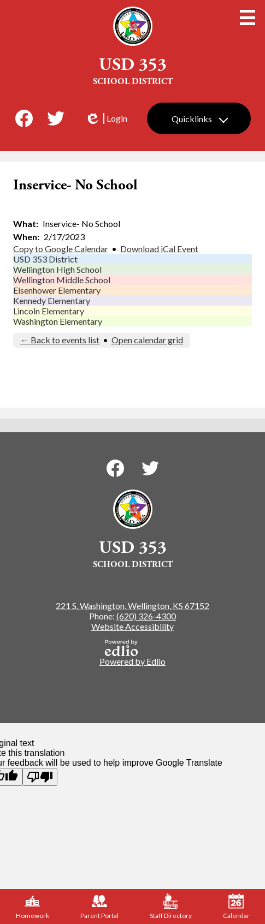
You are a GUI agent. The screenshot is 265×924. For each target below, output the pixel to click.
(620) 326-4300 (146, 616)
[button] (199, 118)
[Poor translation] (39, 777)
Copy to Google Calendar (60, 248)
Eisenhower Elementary (57, 290)
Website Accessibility (132, 626)
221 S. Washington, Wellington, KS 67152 (132, 605)
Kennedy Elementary (51, 300)
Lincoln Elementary (48, 311)
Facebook (24, 121)
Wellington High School (57, 269)
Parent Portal (99, 906)
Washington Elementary (57, 321)
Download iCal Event (159, 248)
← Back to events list (59, 340)
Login (106, 118)
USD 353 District (45, 259)
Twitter (56, 121)
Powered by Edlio (132, 653)
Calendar (236, 906)
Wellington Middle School (61, 280)
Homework (32, 906)
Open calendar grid (147, 340)
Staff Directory (171, 906)
